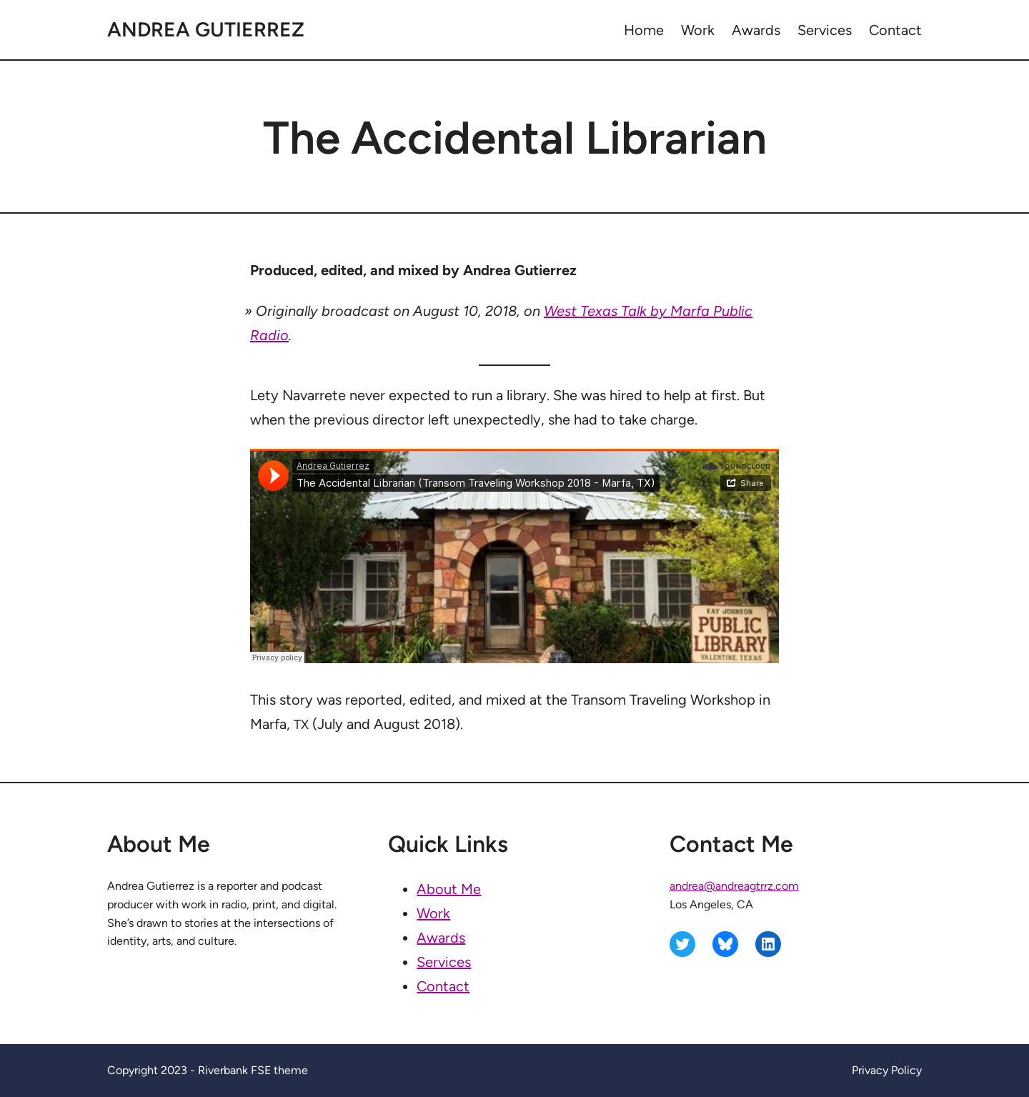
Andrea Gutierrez (205, 29)
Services (444, 962)
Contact (443, 986)
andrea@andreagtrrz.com (734, 886)
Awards (441, 937)
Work (433, 913)
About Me (449, 889)
